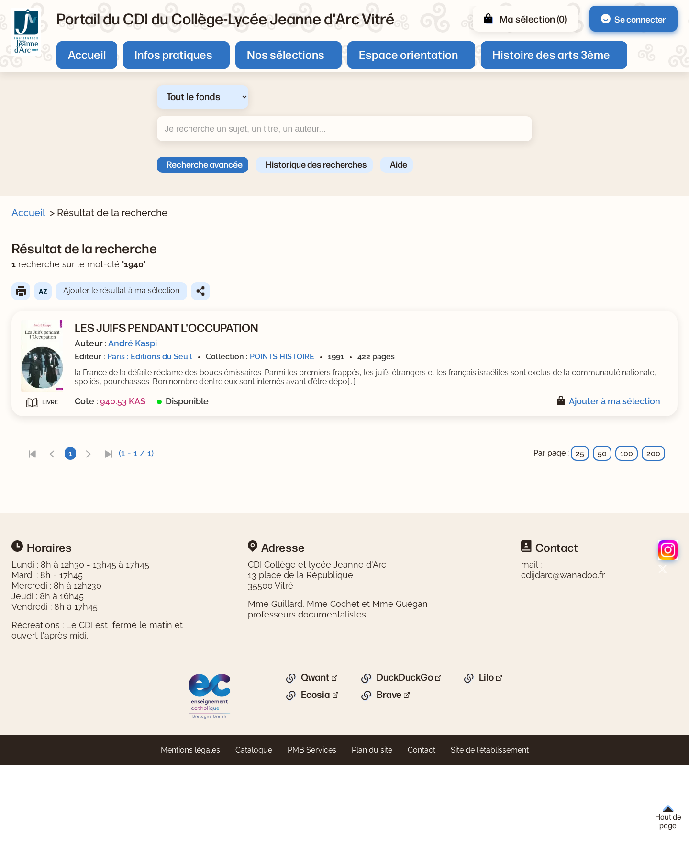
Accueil (87, 54)
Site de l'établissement (490, 852)
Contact (421, 852)
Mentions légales (190, 852)
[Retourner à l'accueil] (26, 32)
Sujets (35, 306)
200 (653, 462)
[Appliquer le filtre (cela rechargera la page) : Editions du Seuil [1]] (76, 533)
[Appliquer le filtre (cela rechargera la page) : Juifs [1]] (52, 366)
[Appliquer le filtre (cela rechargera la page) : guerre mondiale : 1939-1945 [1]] (100, 351)
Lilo (486, 780)
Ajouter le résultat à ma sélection (307, 290)
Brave (389, 797)
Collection (42, 485)
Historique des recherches (316, 164)
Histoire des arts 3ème (551, 54)
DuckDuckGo (405, 780)
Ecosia (315, 797)
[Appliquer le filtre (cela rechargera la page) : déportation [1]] (66, 336)
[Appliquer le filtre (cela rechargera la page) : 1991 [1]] (51, 466)
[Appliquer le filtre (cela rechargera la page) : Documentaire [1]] (71, 433)
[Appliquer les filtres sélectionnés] (46, 559)
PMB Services (312, 852)
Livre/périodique (53, 273)
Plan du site (372, 852)
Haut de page (668, 817)
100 (626, 462)
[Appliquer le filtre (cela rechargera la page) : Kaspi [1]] (53, 400)
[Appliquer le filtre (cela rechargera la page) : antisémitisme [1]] (71, 321)
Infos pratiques (173, 54)
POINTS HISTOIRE (467, 356)
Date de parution (54, 452)
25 (580, 462)
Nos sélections (285, 54)
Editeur (36, 519)
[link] (217, 462)
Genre (34, 418)
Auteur (36, 385)
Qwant (315, 780)
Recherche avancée (205, 164)
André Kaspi (318, 343)
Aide (398, 164)
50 (602, 462)
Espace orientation (408, 54)
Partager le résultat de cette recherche (386, 291)
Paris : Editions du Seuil (335, 356)
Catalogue (253, 852)
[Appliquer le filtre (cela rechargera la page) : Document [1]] (64, 288)
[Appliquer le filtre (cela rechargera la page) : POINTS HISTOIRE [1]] (78, 500)
